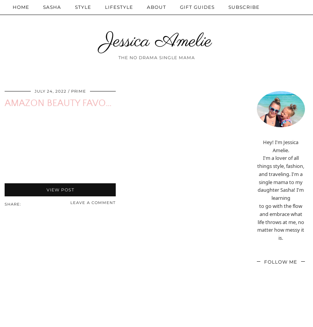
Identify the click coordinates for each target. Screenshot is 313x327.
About (156, 7)
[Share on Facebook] (28, 203)
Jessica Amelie (157, 41)
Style (83, 7)
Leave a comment (93, 202)
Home (21, 7)
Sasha (52, 7)
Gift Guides (197, 7)
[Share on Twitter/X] (32, 203)
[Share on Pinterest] (36, 203)
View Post (60, 190)
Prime (78, 91)
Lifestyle (119, 7)
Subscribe (244, 7)
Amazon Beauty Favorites (67, 103)
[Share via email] (25, 203)
